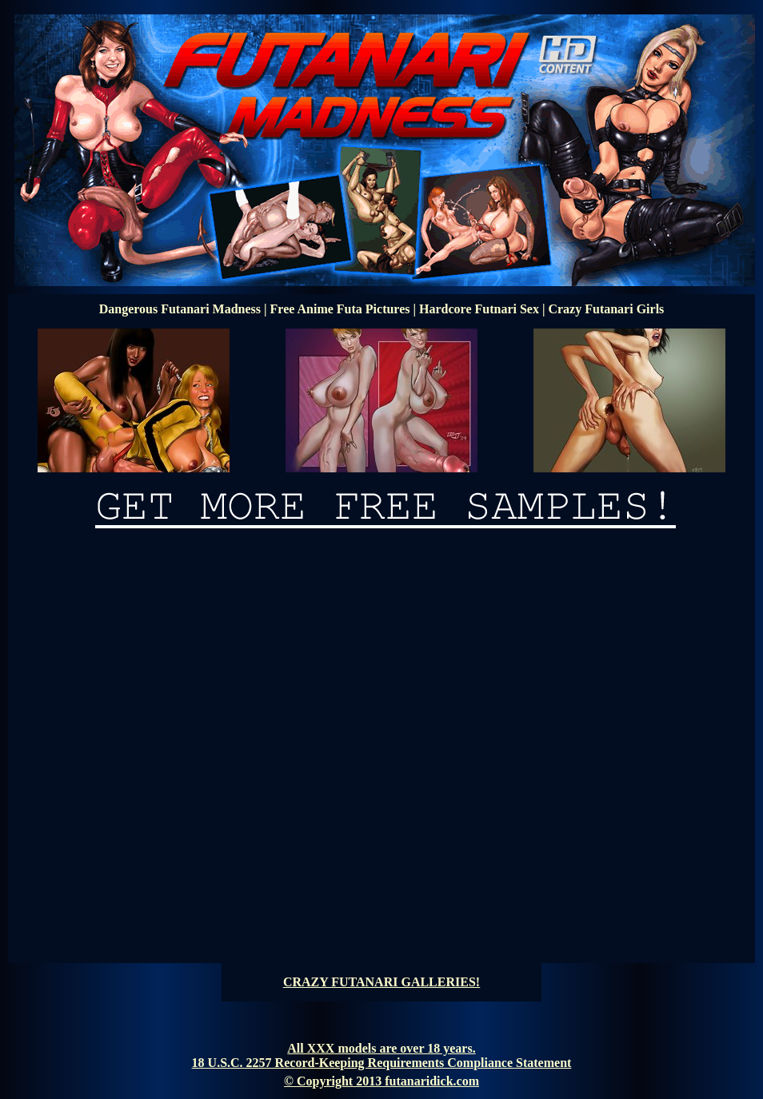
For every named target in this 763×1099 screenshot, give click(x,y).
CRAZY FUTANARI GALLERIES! (381, 982)
